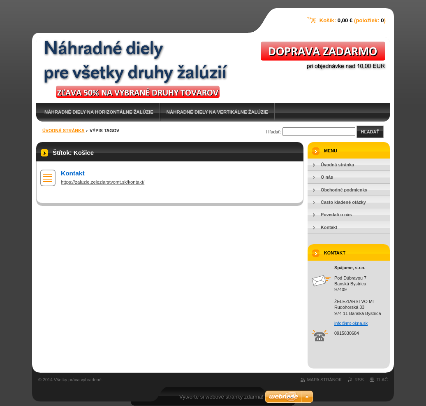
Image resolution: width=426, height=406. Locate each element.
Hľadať (370, 131)
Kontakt (73, 173)
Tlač (382, 379)
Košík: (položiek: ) (353, 20)
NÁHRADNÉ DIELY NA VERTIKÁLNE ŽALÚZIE (217, 112)
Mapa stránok (324, 379)
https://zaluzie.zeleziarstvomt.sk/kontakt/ (102, 182)
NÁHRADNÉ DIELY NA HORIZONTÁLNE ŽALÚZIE (98, 112)
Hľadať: (273, 131)
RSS (358, 379)
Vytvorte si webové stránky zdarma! (221, 397)
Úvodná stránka (63, 130)
